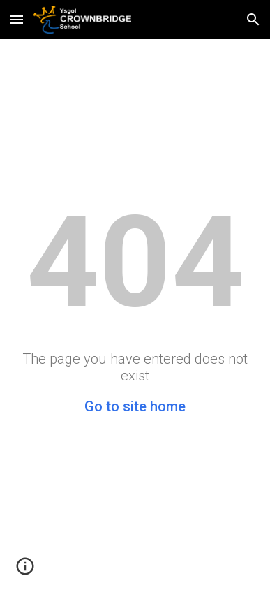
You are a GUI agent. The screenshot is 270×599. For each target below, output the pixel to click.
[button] (16, 19)
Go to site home (135, 406)
